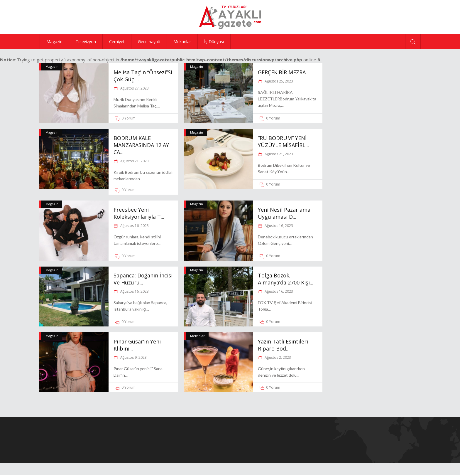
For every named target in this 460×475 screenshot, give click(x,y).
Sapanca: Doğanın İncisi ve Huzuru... (143, 279)
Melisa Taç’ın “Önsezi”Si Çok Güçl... (143, 76)
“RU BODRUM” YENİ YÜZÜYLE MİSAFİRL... (283, 141)
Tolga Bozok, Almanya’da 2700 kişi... (285, 279)
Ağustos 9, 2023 (133, 357)
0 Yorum (128, 118)
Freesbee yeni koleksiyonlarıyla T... (139, 213)
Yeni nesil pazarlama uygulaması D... (284, 213)
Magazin (51, 66)
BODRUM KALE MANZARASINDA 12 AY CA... (141, 145)
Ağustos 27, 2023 (134, 88)
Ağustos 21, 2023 (134, 161)
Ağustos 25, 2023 (278, 81)
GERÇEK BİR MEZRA (282, 72)
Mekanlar (197, 335)
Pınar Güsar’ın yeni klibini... (137, 345)
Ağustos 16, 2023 (134, 225)
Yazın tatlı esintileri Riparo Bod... (283, 345)
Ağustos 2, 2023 (277, 357)
